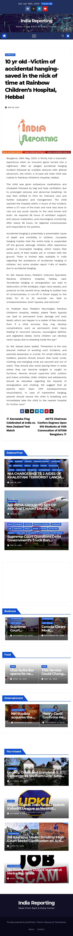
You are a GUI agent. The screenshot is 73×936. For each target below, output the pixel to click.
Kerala (27, 465)
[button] (63, 35)
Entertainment (15, 710)
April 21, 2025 (17, 846)
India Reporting (36, 20)
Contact (40, 929)
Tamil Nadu (20, 470)
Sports (11, 470)
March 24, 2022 (17, 679)
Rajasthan (53, 465)
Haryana (28, 461)
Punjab (44, 465)
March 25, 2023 (19, 722)
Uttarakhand (44, 470)
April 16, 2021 (48, 679)
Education (12, 768)
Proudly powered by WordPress (21, 922)
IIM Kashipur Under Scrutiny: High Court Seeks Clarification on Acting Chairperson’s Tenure (36, 840)
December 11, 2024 (18, 635)
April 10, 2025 (17, 879)
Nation (35, 465)
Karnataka (10, 54)
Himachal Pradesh (41, 461)
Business (18, 461)
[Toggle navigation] (34, 35)
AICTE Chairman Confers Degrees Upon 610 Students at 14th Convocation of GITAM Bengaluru (52, 426)
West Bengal (57, 470)
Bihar (10, 461)
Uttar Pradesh (14, 866)
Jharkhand (55, 461)
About (31, 929)
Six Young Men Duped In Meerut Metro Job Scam (34, 871)
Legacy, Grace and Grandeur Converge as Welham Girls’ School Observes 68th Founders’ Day (36, 776)
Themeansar (60, 922)
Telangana (32, 470)
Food (9, 666)
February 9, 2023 (51, 722)
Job (9, 465)
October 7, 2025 (18, 814)
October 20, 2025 (19, 781)
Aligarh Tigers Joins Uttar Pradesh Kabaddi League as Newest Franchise (36, 808)
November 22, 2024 (51, 635)
